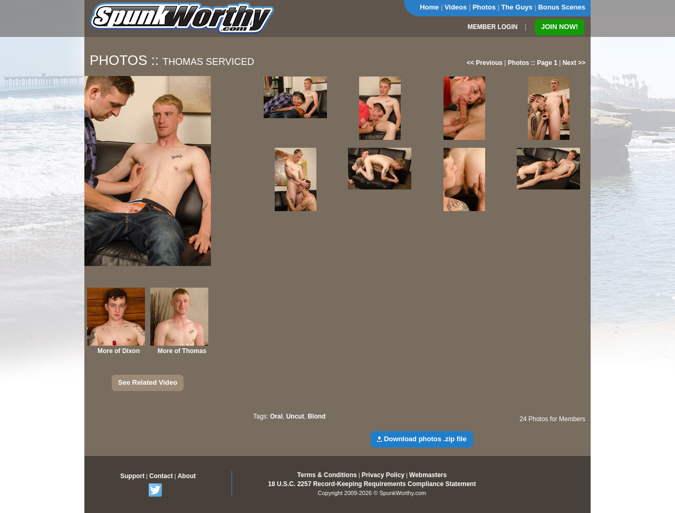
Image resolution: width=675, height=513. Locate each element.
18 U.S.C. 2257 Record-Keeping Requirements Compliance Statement (372, 484)
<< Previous (485, 62)
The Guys (517, 7)
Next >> (574, 62)
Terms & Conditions (327, 475)
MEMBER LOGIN (493, 27)
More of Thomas (182, 351)
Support (132, 476)
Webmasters (428, 475)
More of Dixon (119, 351)
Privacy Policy (383, 475)
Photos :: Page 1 (532, 62)
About (187, 476)
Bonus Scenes (561, 7)
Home (429, 7)
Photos (484, 7)
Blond (316, 416)
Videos (456, 7)
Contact (161, 476)
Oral (276, 416)
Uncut (295, 416)
